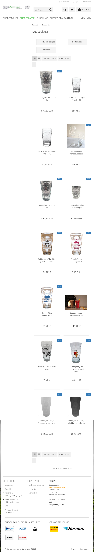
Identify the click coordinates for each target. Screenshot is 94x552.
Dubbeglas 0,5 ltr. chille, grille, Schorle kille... (47, 260)
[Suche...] (50, 9)
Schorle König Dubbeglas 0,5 (47, 314)
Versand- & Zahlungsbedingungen (13, 494)
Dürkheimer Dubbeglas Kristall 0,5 (47, 152)
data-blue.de (84, 549)
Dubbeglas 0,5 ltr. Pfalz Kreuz (47, 368)
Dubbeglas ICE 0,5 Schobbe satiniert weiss (47, 422)
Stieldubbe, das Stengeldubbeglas (76, 152)
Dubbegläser (27, 18)
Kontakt (8, 489)
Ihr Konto (32, 489)
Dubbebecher (10, 18)
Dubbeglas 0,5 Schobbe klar (47, 99)
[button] (64, 2)
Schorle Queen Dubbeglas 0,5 (76, 260)
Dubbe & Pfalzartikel (62, 18)
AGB (6, 506)
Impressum (9, 485)
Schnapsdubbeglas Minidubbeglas (76, 206)
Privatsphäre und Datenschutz (11, 511)
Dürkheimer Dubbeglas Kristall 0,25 (76, 99)
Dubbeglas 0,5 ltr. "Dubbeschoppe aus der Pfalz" (76, 369)
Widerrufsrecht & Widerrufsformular (12, 501)
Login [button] (75, 2)
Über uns (86, 18)
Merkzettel (86, 2)
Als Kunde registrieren (37, 485)
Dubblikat (42, 18)
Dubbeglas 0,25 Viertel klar (47, 206)
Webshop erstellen (12, 549)
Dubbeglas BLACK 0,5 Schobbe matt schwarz (76, 422)
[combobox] (49, 58)
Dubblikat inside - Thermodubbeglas (76, 314)
